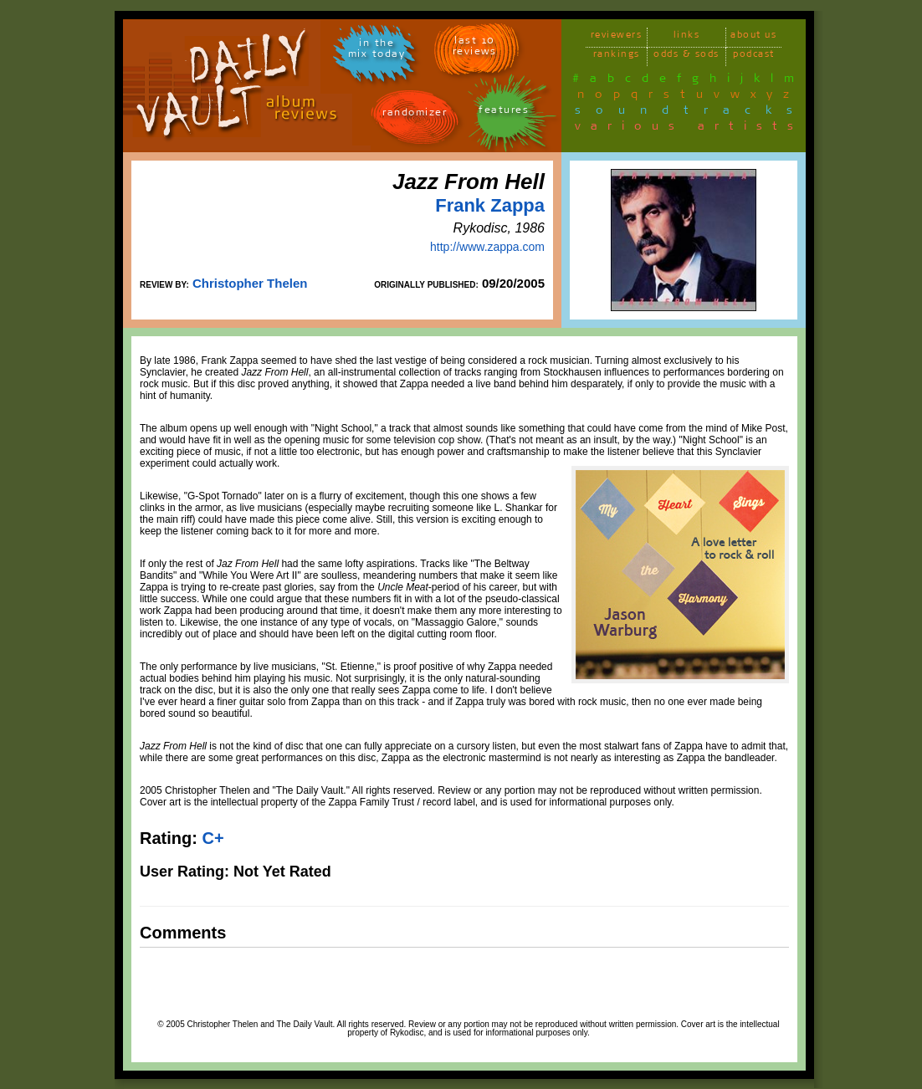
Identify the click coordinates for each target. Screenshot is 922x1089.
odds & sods (686, 56)
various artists (689, 129)
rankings (616, 56)
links (687, 37)
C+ (212, 838)
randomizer (414, 115)
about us (753, 37)
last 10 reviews (475, 48)
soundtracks (691, 113)
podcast (754, 56)
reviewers (617, 37)
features (504, 112)
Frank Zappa (490, 205)
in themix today (377, 51)
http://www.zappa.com (487, 246)
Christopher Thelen (250, 283)
